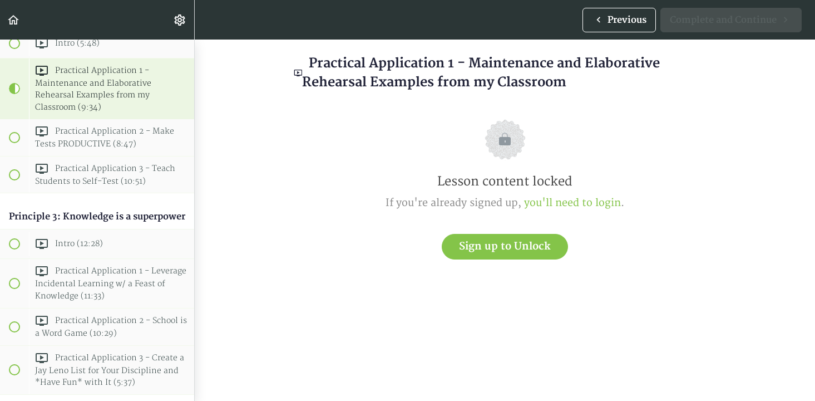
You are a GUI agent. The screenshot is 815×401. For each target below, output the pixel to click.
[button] (14, 20)
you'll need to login (572, 203)
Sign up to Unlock (505, 246)
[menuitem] (180, 20)
